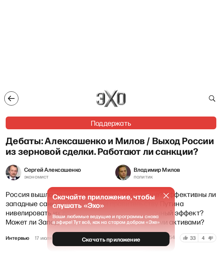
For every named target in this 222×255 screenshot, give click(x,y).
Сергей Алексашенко (52, 169)
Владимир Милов (157, 169)
